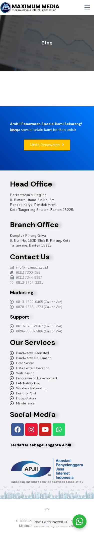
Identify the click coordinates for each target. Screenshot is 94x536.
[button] (47, 145)
